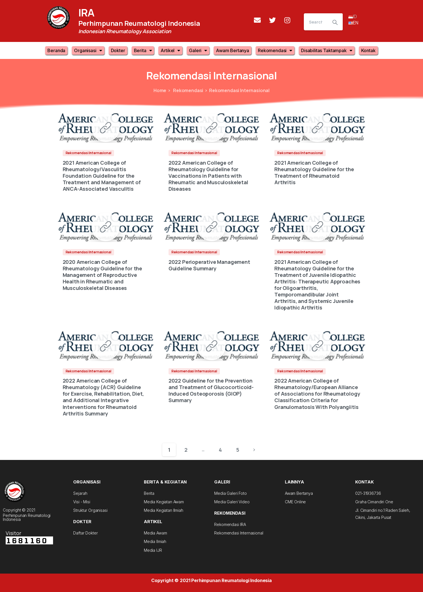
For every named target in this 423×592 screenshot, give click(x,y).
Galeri (198, 50)
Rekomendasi (275, 50)
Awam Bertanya (232, 50)
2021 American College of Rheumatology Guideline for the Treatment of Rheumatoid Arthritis (314, 172)
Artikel (170, 50)
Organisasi (88, 50)
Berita (143, 50)
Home (159, 90)
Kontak (368, 50)
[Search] (315, 21)
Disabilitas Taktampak (326, 50)
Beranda (56, 50)
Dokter (118, 50)
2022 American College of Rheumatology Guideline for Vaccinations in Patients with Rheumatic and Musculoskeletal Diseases (208, 175)
